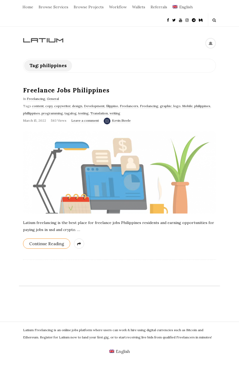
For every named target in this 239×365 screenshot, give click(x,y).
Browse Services (53, 7)
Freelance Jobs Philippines (66, 90)
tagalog (71, 113)
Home (28, 7)
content (38, 106)
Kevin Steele (121, 120)
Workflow (118, 7)
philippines (202, 106)
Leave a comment (85, 120)
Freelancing (36, 99)
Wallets (138, 7)
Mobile (187, 106)
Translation (99, 113)
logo (177, 106)
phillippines (31, 113)
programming (52, 113)
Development (94, 106)
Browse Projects (89, 7)
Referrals (159, 7)
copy (49, 106)
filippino (112, 106)
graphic (166, 106)
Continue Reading (46, 243)
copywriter (62, 106)
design (77, 106)
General (53, 99)
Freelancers (129, 106)
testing (83, 113)
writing (115, 113)
